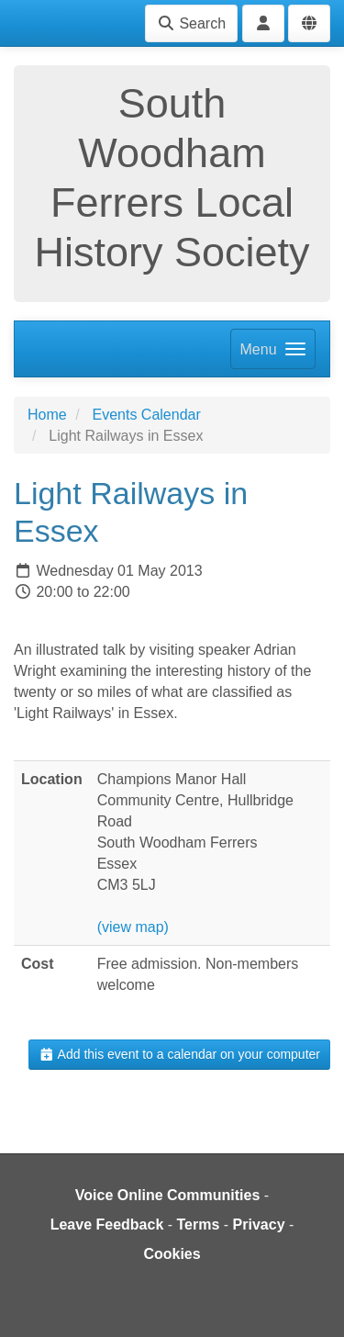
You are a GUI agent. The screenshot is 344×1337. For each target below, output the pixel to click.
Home (47, 414)
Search (191, 23)
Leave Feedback (107, 1224)
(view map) (133, 927)
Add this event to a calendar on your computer (179, 1054)
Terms (198, 1224)
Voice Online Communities (168, 1195)
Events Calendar (146, 414)
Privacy (259, 1224)
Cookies (171, 1254)
